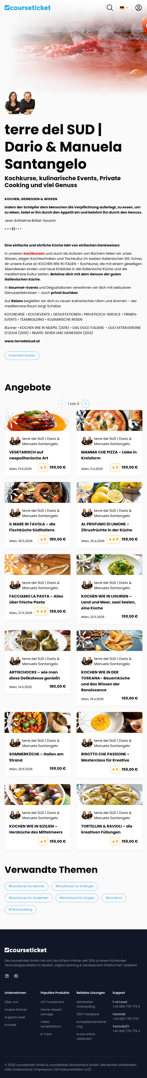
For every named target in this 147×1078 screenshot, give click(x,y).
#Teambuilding (20, 909)
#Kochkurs (114, 898)
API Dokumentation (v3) (73, 1069)
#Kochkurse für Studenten (28, 898)
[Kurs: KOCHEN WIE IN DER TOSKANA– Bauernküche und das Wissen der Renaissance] (109, 668)
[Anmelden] (138, 7)
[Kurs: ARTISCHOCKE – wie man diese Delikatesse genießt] (37, 662)
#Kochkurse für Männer (26, 886)
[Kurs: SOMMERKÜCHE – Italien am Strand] (37, 744)
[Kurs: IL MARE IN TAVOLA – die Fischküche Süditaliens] (37, 515)
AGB (8, 1069)
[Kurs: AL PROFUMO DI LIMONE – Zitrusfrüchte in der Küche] (109, 515)
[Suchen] (110, 7)
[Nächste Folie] (85, 404)
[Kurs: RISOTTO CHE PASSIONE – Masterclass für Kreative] (109, 745)
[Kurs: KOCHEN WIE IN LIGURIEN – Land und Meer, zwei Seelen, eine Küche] (109, 589)
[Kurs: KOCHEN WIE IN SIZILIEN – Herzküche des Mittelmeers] (37, 817)
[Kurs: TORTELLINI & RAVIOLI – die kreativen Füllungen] (109, 817)
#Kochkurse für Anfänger (75, 886)
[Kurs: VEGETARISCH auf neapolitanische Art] (37, 443)
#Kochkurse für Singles (77, 898)
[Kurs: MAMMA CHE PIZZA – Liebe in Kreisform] (109, 443)
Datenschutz (23, 1069)
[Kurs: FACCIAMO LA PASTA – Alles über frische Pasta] (37, 587)
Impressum (43, 1069)
